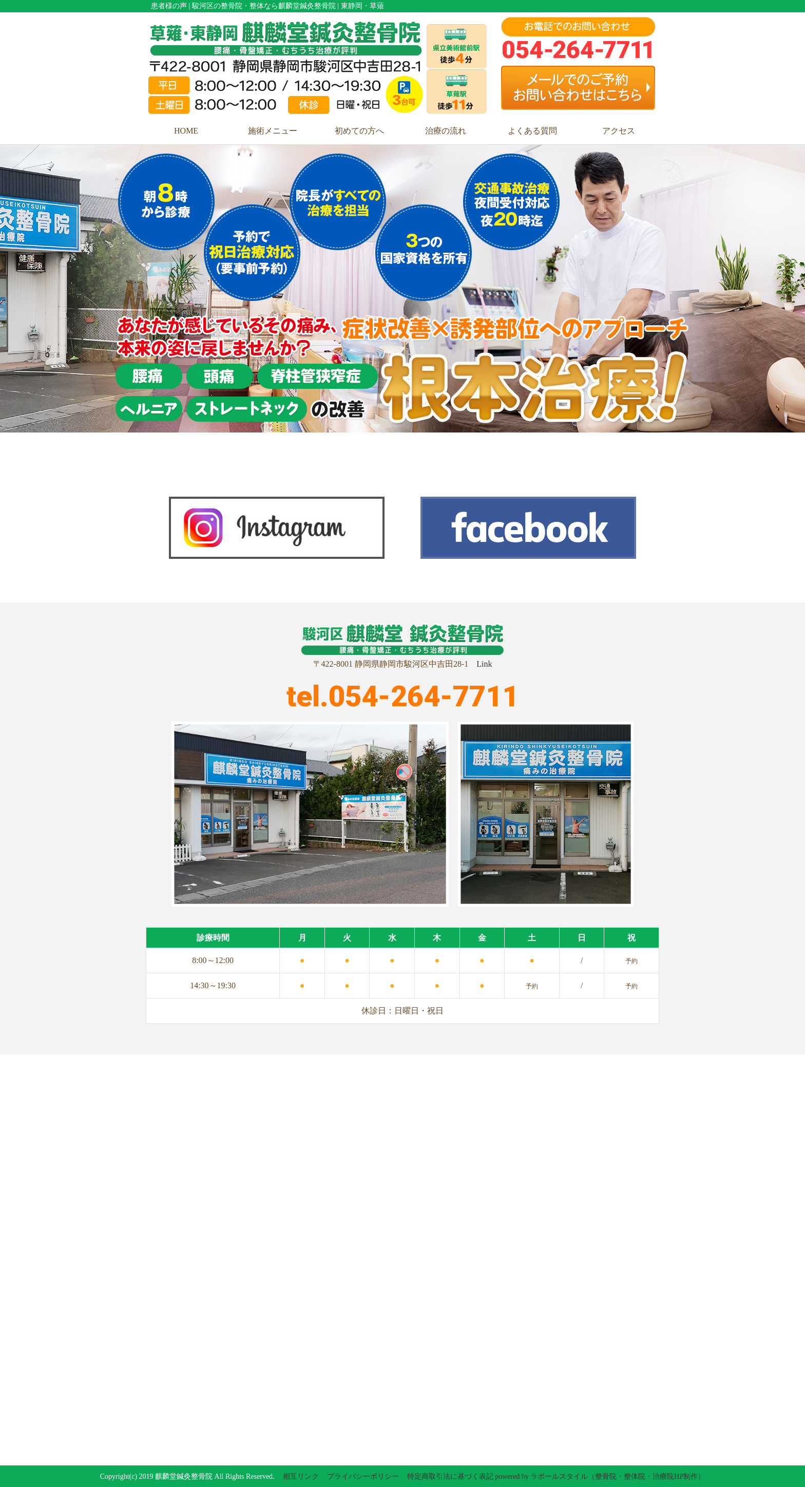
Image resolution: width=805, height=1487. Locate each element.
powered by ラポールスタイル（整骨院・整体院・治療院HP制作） (600, 1476)
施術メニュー (272, 130)
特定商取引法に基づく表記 (450, 1476)
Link (484, 664)
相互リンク (301, 1476)
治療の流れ (445, 130)
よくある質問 (532, 130)
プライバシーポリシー (363, 1476)
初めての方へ (359, 130)
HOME (186, 130)
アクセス (618, 130)
